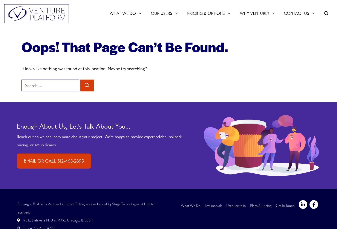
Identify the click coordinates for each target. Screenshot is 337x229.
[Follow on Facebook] (313, 204)
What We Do (128, 13)
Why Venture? (260, 13)
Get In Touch (285, 205)
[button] (326, 13)
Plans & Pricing (260, 205)
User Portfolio (236, 205)
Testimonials (213, 205)
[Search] (87, 85)
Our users (167, 13)
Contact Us (302, 13)
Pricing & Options (211, 13)
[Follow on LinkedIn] (303, 204)
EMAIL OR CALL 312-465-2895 (54, 161)
